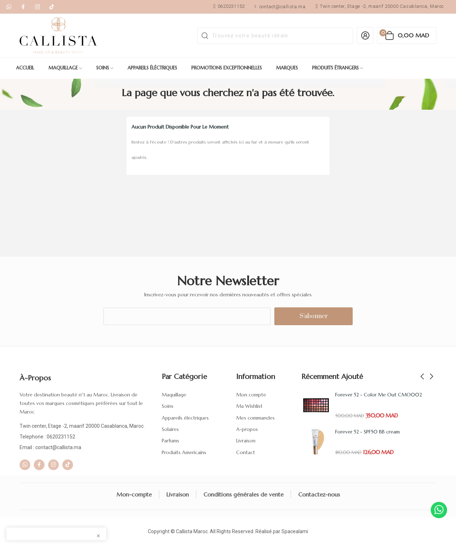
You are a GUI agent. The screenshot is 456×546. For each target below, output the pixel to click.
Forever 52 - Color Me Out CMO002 (378, 394)
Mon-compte (134, 494)
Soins (167, 406)
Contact (245, 452)
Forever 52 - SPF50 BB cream (367, 431)
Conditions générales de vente (243, 494)
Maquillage (174, 394)
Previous (422, 376)
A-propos (247, 429)
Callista (184, 531)
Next (431, 376)
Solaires (170, 429)
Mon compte (251, 394)
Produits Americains (184, 452)
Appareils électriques (185, 418)
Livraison (245, 440)
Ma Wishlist (249, 406)
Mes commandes (255, 418)
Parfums (170, 440)
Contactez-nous (319, 494)
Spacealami (294, 531)
